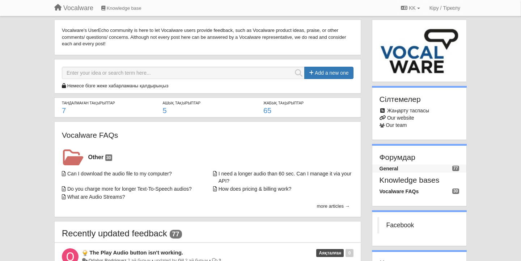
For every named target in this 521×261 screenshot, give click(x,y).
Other (100, 157)
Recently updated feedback (114, 233)
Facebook (400, 225)
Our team (396, 125)
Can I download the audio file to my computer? (119, 174)
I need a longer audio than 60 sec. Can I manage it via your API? (285, 177)
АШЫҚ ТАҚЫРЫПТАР (181, 103)
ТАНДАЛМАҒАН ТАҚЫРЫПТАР (88, 103)
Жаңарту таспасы (408, 110)
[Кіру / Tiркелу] (445, 8)
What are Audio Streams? (96, 197)
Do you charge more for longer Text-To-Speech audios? (129, 189)
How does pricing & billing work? (255, 189)
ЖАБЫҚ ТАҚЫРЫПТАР (283, 103)
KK (410, 8)
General (389, 168)
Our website (400, 118)
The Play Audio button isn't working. (136, 252)
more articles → (333, 206)
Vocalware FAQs (90, 135)
